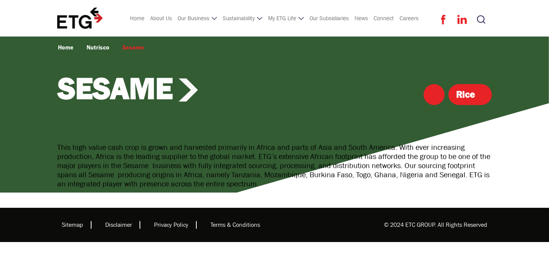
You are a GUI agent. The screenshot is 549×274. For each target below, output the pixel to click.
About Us (161, 18)
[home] (80, 18)
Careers (409, 18)
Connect (384, 18)
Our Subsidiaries (329, 18)
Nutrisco (98, 47)
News (361, 18)
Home (137, 18)
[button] (197, 18)
